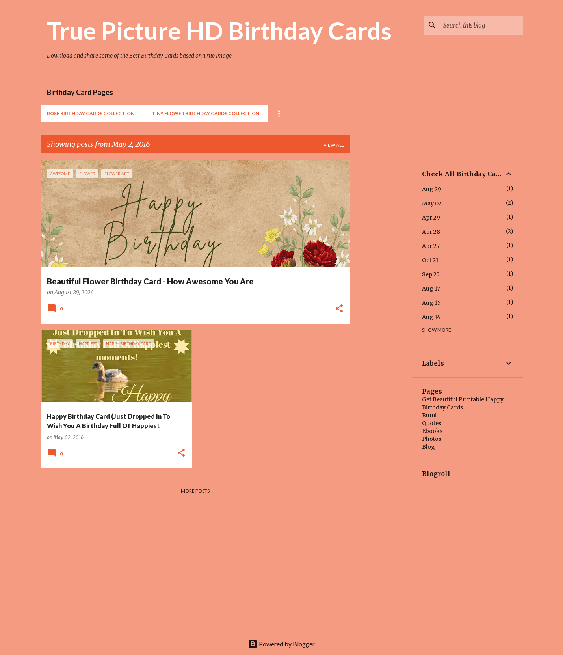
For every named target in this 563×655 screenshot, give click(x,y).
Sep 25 (431, 274)
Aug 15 (431, 302)
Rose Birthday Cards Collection (90, 113)
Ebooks (432, 431)
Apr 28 (431, 231)
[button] (339, 309)
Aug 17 (431, 288)
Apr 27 (431, 246)
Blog (428, 446)
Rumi (429, 415)
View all (333, 145)
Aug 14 (431, 317)
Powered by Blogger (281, 644)
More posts (195, 491)
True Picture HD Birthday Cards (219, 30)
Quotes (431, 423)
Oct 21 (430, 260)
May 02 (432, 203)
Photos (431, 438)
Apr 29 (431, 217)
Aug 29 (431, 189)
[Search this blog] (481, 25)
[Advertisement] (381, 278)
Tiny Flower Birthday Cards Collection (205, 113)
